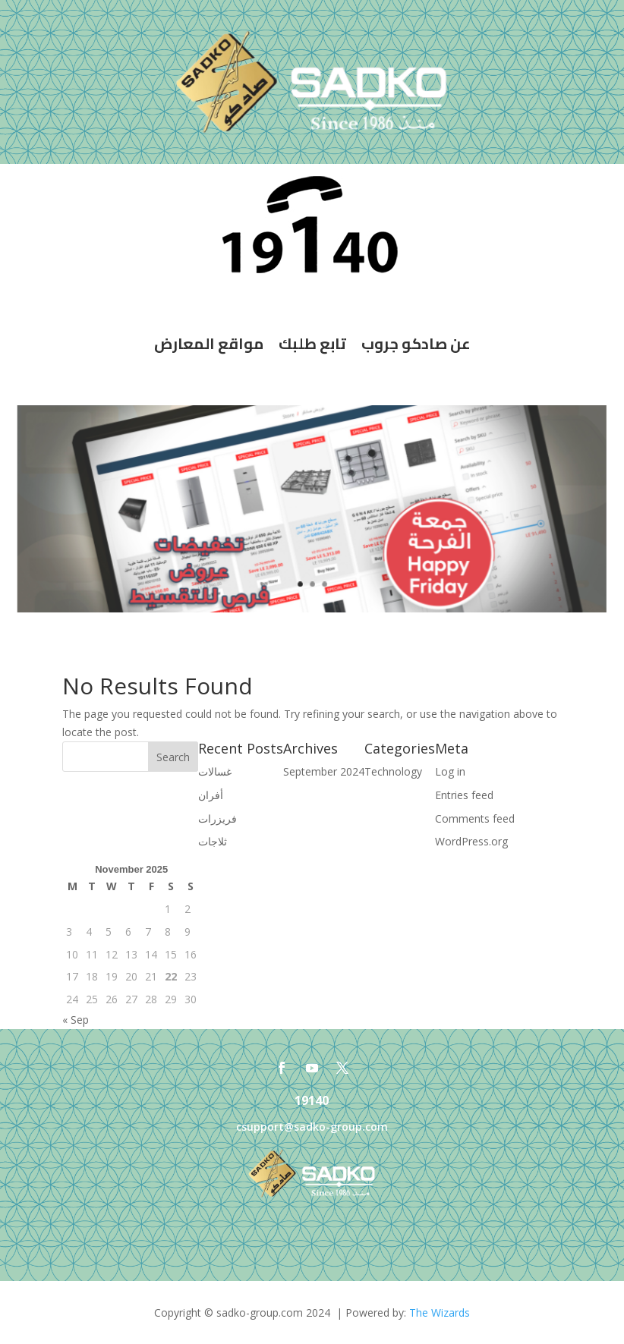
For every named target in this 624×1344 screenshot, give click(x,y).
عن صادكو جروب (416, 343)
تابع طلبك (312, 343)
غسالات (215, 771)
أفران (210, 795)
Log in (450, 771)
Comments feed (475, 818)
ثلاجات (212, 841)
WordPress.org (471, 841)
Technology (393, 771)
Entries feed (464, 795)
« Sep (75, 1019)
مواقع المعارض (208, 343)
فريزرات (217, 818)
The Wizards (439, 1312)
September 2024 (323, 771)
